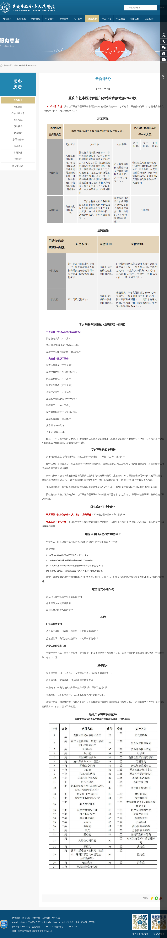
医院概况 (21, 19)
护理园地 (63, 19)
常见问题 (18, 152)
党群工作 (134, 19)
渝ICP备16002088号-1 (22, 927)
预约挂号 (18, 126)
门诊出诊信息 (18, 113)
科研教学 (49, 19)
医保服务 (32, 65)
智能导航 (18, 120)
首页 (16, 65)
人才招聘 (78, 19)
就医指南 (18, 107)
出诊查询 (18, 146)
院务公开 (149, 19)
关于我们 (46, 918)
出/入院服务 (18, 165)
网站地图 (26, 918)
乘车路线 (56, 918)
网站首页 (7, 19)
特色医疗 (18, 159)
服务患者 (92, 19)
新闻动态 (35, 19)
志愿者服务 (18, 139)
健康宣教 (18, 133)
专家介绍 (106, 19)
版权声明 (36, 918)
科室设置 (120, 19)
